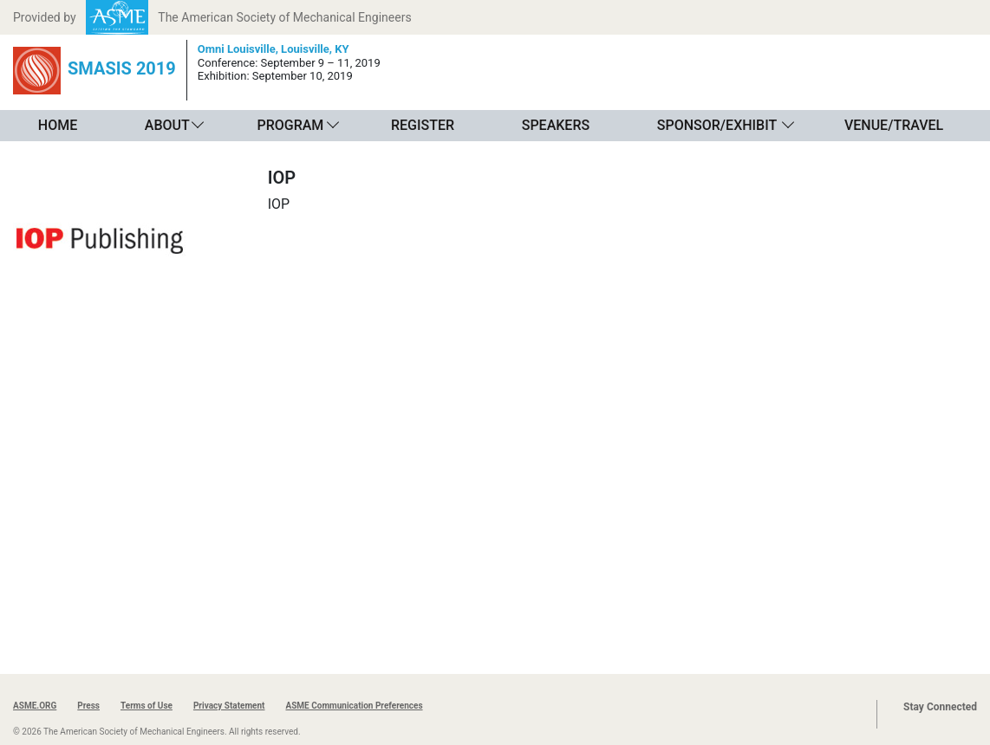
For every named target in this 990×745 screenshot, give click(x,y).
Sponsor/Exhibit (717, 125)
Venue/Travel (893, 125)
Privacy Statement (229, 705)
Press (88, 705)
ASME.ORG (34, 705)
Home (57, 125)
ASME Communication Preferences (353, 705)
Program (290, 125)
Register (422, 125)
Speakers (555, 125)
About (167, 125)
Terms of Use (146, 705)
